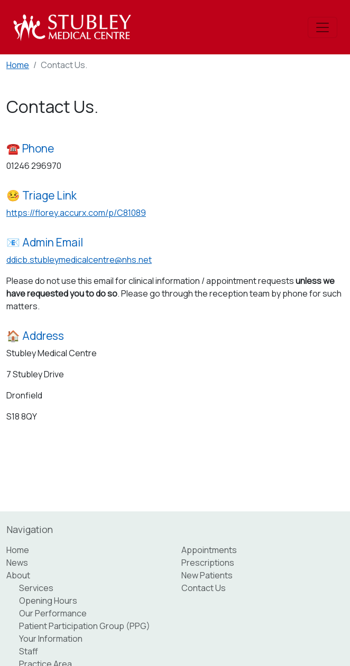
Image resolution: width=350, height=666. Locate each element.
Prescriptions (207, 562)
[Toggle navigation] (322, 27)
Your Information (50, 638)
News (17, 562)
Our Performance (53, 613)
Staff (28, 651)
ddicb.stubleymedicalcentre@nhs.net (79, 259)
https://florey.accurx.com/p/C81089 (76, 212)
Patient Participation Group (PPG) (84, 626)
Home (17, 65)
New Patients (207, 575)
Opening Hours (48, 600)
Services (36, 588)
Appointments (209, 550)
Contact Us (203, 588)
